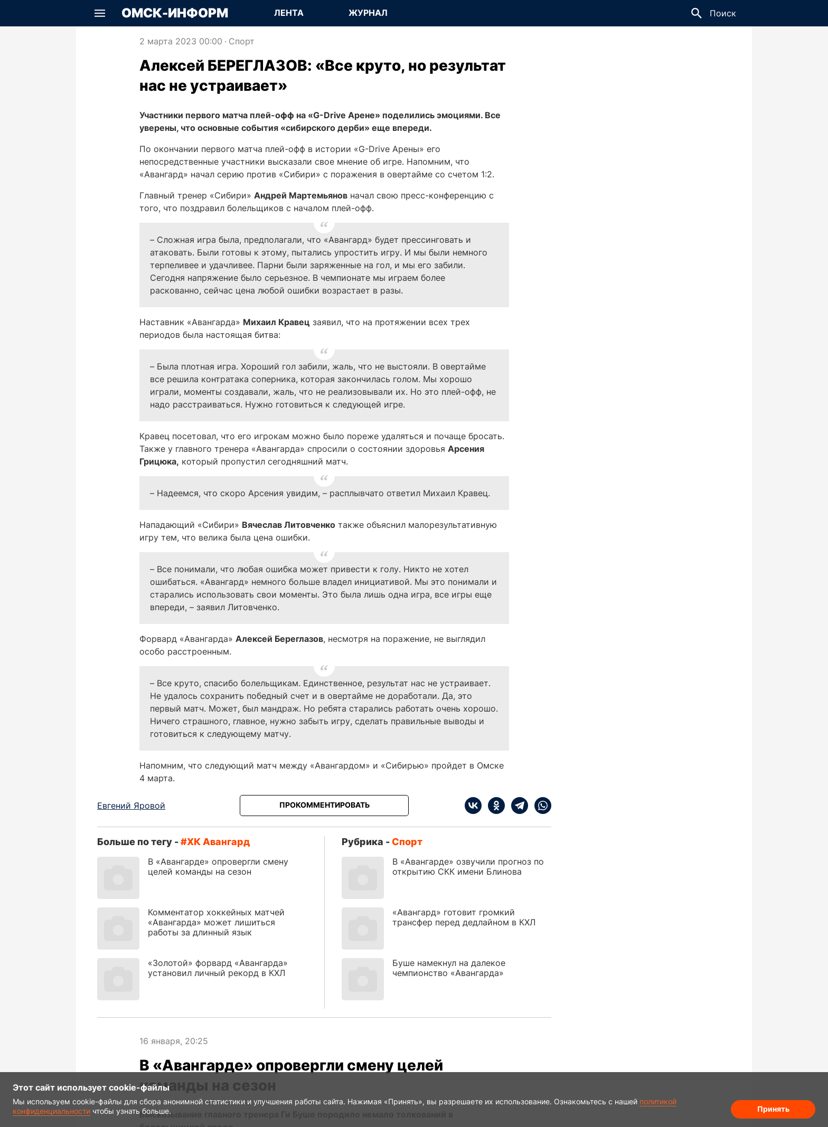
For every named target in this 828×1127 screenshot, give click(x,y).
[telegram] (516, 805)
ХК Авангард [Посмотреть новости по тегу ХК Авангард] (218, 841)
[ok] (493, 805)
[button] (100, 13)
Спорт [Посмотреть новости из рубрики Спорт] (242, 41)
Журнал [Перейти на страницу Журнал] (368, 12)
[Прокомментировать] (324, 805)
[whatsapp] (539, 805)
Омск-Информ (174, 13)
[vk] (473, 805)
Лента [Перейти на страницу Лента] (289, 12)
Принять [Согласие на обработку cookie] (773, 1108)
